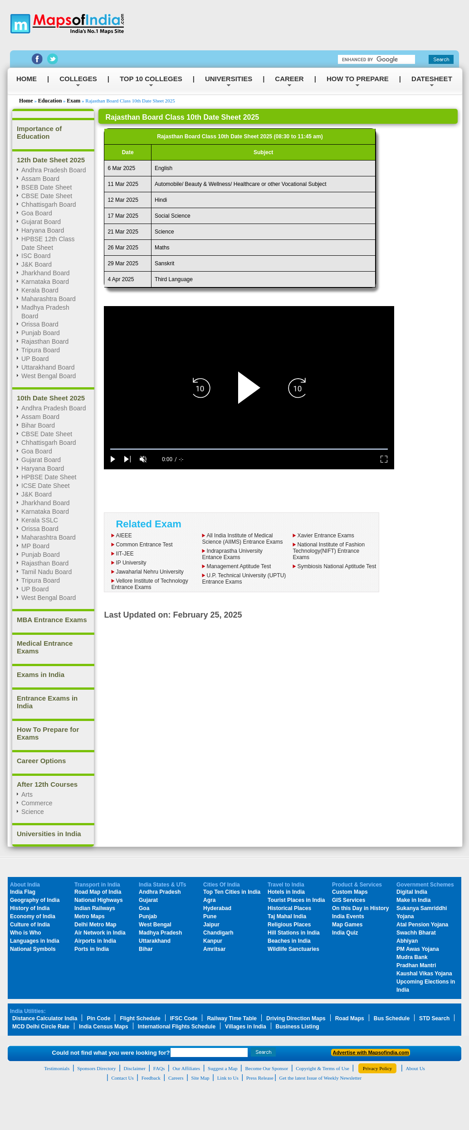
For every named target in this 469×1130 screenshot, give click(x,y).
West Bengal (155, 924)
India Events (348, 916)
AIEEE (124, 535)
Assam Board (40, 416)
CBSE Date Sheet (46, 434)
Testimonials (56, 1068)
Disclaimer (135, 1068)
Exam (73, 100)
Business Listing (297, 1026)
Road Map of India (97, 892)
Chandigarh (218, 933)
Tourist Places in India (296, 900)
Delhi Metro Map (95, 924)
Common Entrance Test (144, 544)
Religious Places (289, 924)
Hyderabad (217, 908)
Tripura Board (40, 350)
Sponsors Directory (96, 1068)
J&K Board (36, 494)
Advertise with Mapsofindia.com (370, 1052)
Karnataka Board (45, 281)
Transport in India (97, 885)
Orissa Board (40, 324)
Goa (144, 908)
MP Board (35, 546)
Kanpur (212, 941)
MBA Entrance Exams (52, 619)
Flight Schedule (140, 1018)
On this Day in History (360, 908)
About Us (415, 1068)
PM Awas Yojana (417, 949)
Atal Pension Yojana (422, 924)
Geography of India (34, 900)
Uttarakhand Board (48, 367)
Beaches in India (289, 941)
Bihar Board (38, 425)
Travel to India (286, 885)
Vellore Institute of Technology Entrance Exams (149, 584)
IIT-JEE (124, 553)
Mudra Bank (412, 957)
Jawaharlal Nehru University (149, 572)
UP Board (35, 358)
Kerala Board (40, 290)
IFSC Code (184, 1018)
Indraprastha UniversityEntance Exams (232, 554)
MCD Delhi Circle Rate (40, 1026)
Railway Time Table (232, 1018)
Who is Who (25, 933)
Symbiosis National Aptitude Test (336, 566)
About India (25, 885)
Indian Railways (94, 908)
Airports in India (95, 941)
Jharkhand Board (45, 503)
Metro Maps (89, 916)
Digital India (411, 892)
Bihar (146, 949)
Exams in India (40, 674)
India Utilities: (28, 1011)
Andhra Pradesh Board (53, 408)
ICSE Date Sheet (45, 485)
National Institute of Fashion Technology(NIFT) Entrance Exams (329, 550)
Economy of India (32, 916)
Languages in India (34, 941)
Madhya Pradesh (160, 933)
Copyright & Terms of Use (322, 1068)
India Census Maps (103, 1026)
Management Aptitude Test (238, 566)
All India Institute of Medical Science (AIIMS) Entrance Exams (242, 538)
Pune (209, 916)
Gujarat (148, 900)
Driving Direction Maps (296, 1018)
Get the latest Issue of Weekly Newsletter (320, 1078)
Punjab (148, 916)
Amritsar (214, 949)
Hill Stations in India (294, 933)
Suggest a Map (222, 1068)
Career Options (41, 761)
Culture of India (30, 924)
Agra (209, 900)
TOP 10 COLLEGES (151, 79)
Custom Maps (350, 892)
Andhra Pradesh (160, 892)
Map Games (347, 924)
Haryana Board (42, 468)
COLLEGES (78, 79)
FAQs (159, 1068)
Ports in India (91, 949)
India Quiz (345, 933)
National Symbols (33, 949)
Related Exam (148, 524)
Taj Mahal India (287, 916)
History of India (29, 908)
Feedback (151, 1078)
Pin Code (98, 1018)
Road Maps (349, 1018)
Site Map (200, 1078)
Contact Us (122, 1078)
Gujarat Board (41, 459)
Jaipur (211, 924)
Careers (176, 1078)
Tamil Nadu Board (46, 571)
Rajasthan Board (44, 341)
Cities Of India (221, 885)
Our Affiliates (186, 1068)
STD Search (434, 1018)
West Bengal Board (48, 376)
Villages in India (245, 1026)
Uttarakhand (155, 941)
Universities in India (49, 834)
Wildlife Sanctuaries (293, 949)
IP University (131, 563)
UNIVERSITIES (228, 79)
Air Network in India (100, 933)
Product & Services (357, 885)
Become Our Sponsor (266, 1068)
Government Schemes (425, 885)
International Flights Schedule (176, 1026)
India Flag (22, 892)
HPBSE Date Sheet (48, 477)
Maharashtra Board (48, 298)
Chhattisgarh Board (48, 442)
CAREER (289, 79)
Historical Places (289, 908)
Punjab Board (40, 332)
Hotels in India (286, 892)
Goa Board (36, 451)
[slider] (249, 449)
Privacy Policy (377, 1068)
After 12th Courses (47, 784)
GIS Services (348, 900)
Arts (27, 794)
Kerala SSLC (39, 520)
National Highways (98, 900)
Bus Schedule (392, 1018)
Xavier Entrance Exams (325, 535)
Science (32, 811)
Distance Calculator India (44, 1018)
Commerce (36, 803)
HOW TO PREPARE (358, 79)
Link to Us (228, 1078)
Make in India (413, 900)
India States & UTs (162, 885)
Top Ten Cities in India (231, 892)
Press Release (260, 1078)
